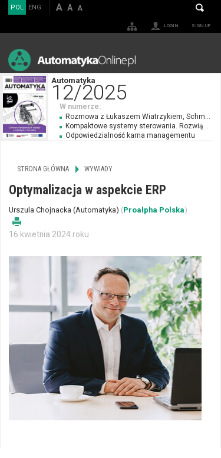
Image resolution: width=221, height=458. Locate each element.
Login (171, 25)
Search (200, 7)
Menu (201, 60)
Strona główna (43, 169)
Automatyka (135, 87)
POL (17, 7)
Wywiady (98, 169)
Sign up (201, 25)
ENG (34, 7)
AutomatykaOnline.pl (72, 60)
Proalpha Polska (153, 209)
